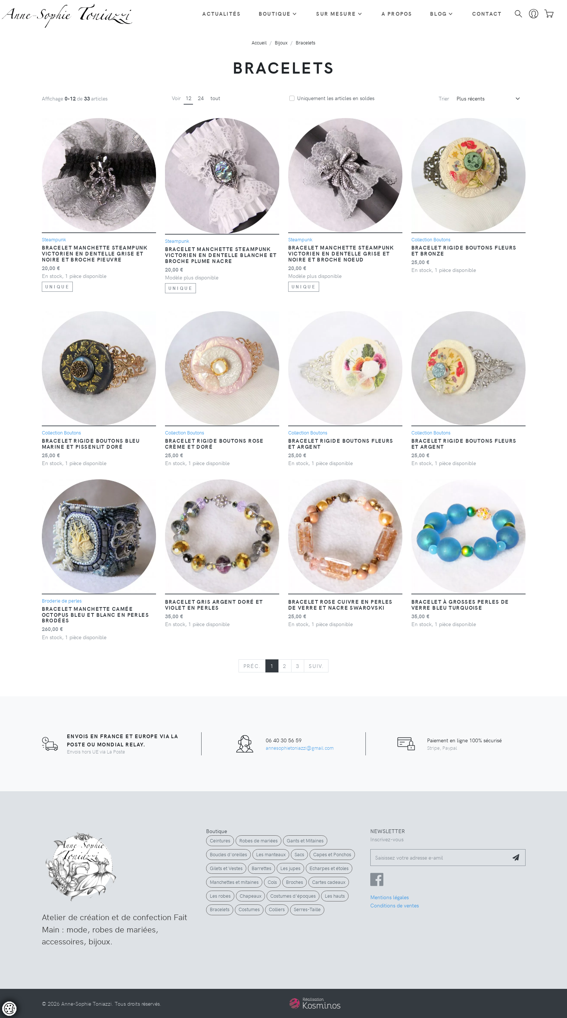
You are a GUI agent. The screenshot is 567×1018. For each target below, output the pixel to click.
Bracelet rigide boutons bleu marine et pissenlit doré (91, 443)
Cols (272, 882)
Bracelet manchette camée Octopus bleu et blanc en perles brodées (95, 614)
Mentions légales (389, 897)
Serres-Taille (307, 909)
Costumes (249, 909)
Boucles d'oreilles (228, 854)
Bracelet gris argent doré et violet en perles (214, 604)
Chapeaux (250, 895)
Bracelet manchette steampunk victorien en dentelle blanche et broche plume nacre (221, 254)
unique (57, 287)
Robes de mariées (258, 840)
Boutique (275, 13)
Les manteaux (271, 854)
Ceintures (220, 840)
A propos (396, 13)
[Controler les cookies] (9, 1008)
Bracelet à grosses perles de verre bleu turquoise (460, 604)
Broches (294, 882)
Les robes (220, 895)
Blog (438, 13)
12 (188, 98)
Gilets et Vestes (226, 868)
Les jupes (290, 868)
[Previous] (252, 666)
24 (201, 98)
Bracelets (220, 909)
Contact (487, 13)
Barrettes (261, 868)
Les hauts (335, 895)
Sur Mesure (336, 13)
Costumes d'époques (293, 895)
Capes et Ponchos (332, 854)
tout (215, 98)
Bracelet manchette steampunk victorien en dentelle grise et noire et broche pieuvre (95, 253)
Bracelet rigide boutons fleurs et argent (340, 443)
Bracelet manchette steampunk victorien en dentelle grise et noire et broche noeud (341, 253)
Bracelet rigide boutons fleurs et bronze (464, 250)
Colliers (277, 909)
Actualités (221, 13)
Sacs (299, 854)
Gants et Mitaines (305, 840)
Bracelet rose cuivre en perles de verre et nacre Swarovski (340, 604)
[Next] (316, 666)
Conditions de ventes (394, 905)
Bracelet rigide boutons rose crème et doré (214, 443)
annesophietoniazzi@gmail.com (300, 748)
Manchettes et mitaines (234, 882)
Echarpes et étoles (329, 868)
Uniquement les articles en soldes (335, 98)
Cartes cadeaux (328, 882)
